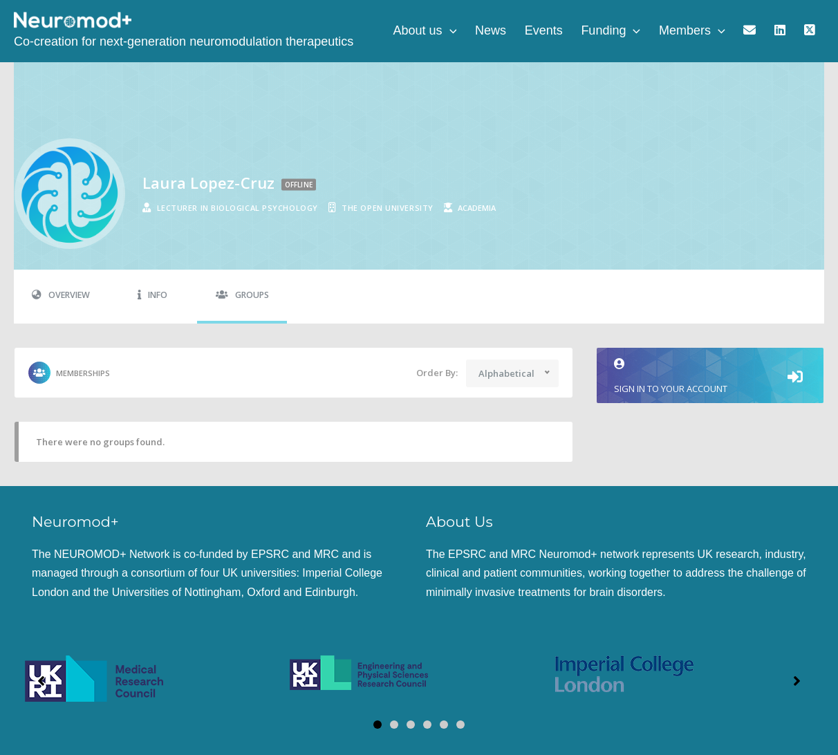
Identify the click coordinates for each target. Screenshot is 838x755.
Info (152, 295)
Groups (242, 295)
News (520, 31)
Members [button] (708, 31)
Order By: (437, 372)
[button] (483, 31)
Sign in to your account (710, 376)
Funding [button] (631, 31)
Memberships (69, 373)
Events (569, 31)
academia (477, 208)
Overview (61, 295)
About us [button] (459, 31)
